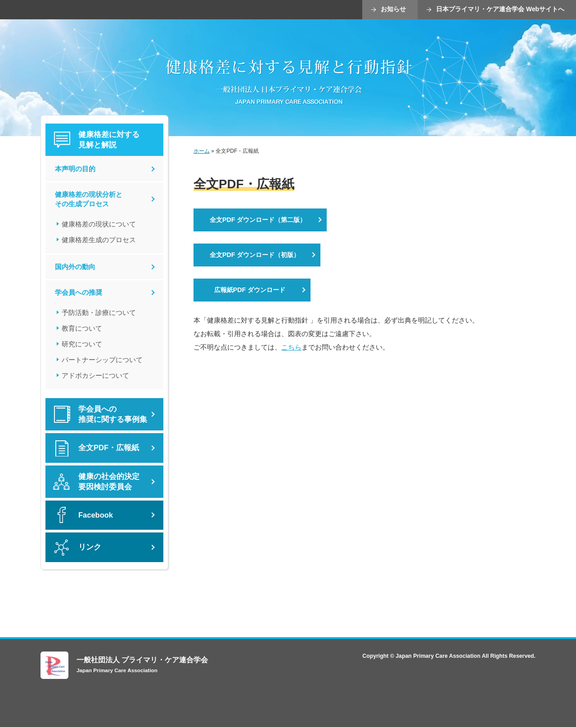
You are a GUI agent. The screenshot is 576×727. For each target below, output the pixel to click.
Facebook (95, 515)
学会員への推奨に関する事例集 (112, 414)
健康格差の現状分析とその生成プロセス (88, 199)
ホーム (202, 151)
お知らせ (393, 9)
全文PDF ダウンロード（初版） (255, 254)
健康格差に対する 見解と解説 (109, 139)
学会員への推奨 (78, 292)
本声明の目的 (75, 169)
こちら (291, 347)
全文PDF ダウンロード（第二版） (258, 219)
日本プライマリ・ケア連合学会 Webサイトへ (500, 9)
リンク (89, 547)
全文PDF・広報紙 (108, 447)
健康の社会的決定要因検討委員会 (109, 481)
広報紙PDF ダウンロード (249, 289)
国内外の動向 (75, 266)
